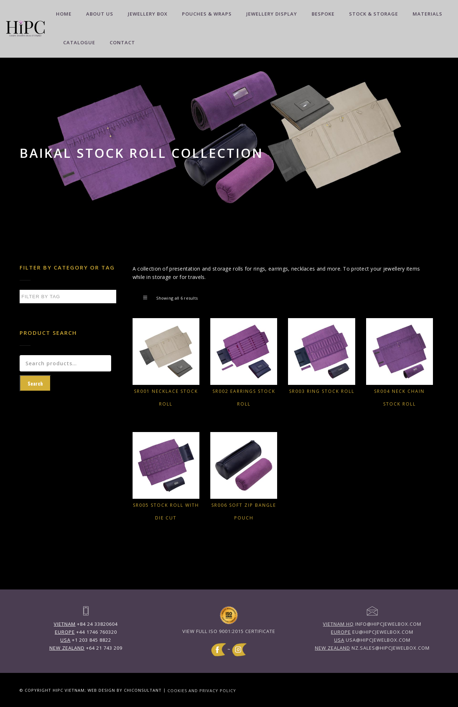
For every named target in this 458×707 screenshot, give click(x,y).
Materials (427, 14)
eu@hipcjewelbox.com (372, 632)
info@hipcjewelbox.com (372, 624)
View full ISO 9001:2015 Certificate (228, 631)
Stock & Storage (373, 14)
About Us (99, 14)
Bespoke (323, 14)
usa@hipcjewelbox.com (372, 640)
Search (35, 383)
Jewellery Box (147, 14)
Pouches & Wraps (207, 14)
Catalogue (79, 42)
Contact (122, 42)
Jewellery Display (271, 14)
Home (64, 14)
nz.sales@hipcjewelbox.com (372, 648)
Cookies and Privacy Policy (201, 690)
